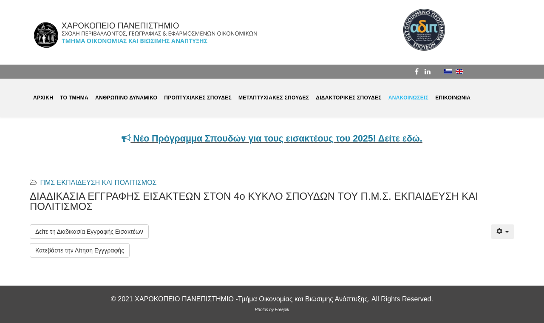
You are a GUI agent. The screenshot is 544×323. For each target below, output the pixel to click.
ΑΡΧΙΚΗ (43, 98)
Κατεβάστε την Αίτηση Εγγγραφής (79, 250)
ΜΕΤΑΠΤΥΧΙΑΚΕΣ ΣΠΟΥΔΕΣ (273, 98)
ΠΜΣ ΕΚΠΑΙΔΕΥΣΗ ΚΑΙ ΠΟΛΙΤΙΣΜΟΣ (98, 182)
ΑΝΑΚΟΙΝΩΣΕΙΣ (408, 98)
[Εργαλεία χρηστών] (502, 231)
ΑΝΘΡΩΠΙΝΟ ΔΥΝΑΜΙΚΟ (126, 98)
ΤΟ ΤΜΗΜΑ (74, 98)
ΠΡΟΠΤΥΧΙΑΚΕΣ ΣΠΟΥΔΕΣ (198, 98)
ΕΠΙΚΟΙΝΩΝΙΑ (452, 98)
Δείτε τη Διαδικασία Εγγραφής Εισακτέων (89, 231)
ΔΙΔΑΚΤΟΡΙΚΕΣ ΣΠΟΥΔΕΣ (349, 98)
